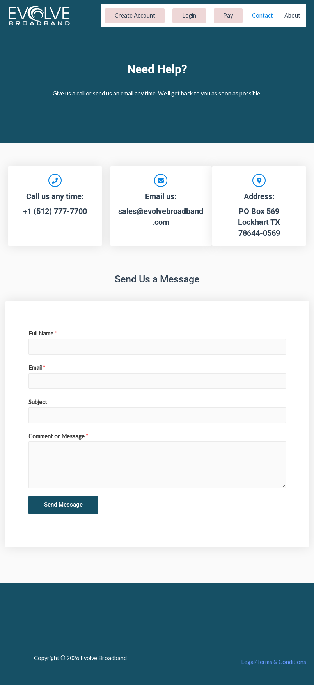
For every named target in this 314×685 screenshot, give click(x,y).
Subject (37, 402)
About (292, 15)
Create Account (135, 15)
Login (189, 15)
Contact (262, 15)
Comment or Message (58, 436)
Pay (228, 15)
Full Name (42, 333)
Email (37, 367)
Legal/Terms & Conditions (273, 662)
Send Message (63, 504)
